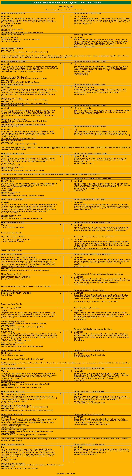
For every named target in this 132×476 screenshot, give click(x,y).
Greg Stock (69, 7)
